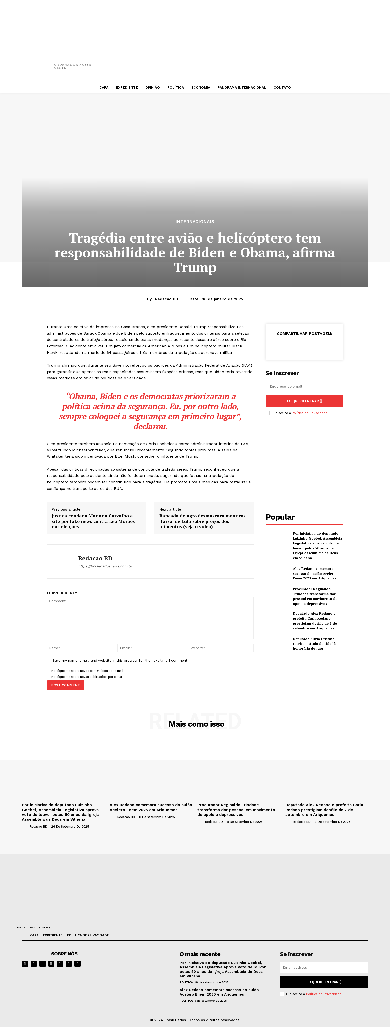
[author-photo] (25, 826)
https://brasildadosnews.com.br (105, 566)
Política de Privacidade (309, 413)
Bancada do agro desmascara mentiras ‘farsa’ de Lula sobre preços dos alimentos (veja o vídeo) (202, 521)
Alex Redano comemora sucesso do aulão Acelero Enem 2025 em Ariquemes (314, 573)
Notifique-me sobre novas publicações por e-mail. (87, 677)
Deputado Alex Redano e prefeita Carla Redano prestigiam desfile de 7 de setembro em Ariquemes (315, 620)
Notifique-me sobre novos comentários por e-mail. (87, 671)
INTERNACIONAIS (195, 222)
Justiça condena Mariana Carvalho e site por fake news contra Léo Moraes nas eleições (93, 521)
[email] (304, 386)
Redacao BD (166, 299)
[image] (143, 966)
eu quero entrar (304, 401)
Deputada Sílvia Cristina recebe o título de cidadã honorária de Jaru (314, 643)
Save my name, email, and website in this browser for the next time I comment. (120, 660)
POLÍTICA (186, 982)
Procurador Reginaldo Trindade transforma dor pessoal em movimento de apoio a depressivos (315, 596)
